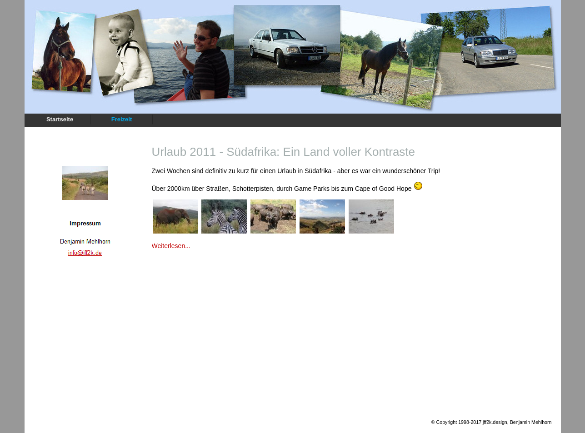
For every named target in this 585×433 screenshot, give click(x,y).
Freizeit (121, 119)
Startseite (59, 119)
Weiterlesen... (171, 245)
